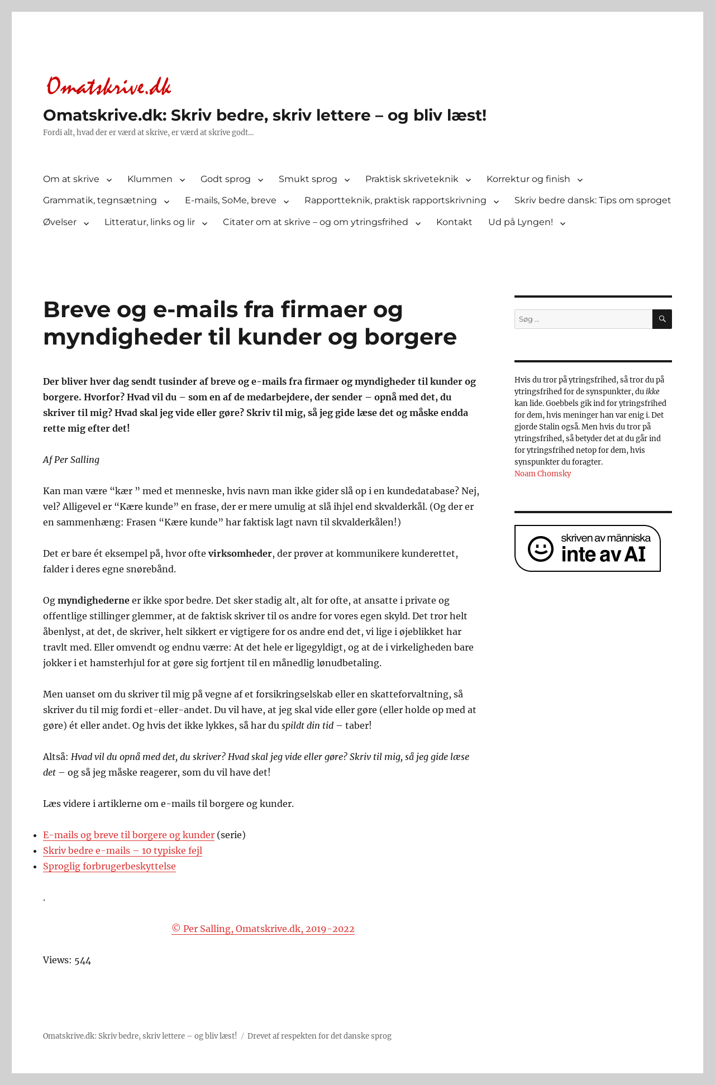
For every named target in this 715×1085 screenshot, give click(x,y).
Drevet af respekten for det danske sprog (319, 1036)
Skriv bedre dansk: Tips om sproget (592, 200)
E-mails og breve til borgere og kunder (128, 834)
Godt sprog (226, 179)
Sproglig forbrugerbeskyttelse (109, 866)
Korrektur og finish (528, 179)
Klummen (150, 179)
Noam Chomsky (542, 474)
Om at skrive (71, 179)
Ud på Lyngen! (520, 222)
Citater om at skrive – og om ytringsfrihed (315, 222)
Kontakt (454, 222)
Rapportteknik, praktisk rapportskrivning (395, 200)
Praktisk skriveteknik (412, 179)
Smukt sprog (308, 179)
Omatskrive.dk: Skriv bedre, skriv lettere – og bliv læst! (265, 115)
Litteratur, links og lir (149, 222)
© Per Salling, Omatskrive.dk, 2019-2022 (263, 928)
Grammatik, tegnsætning (100, 200)
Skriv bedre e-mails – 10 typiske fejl (122, 850)
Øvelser (60, 222)
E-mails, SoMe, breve (231, 200)
